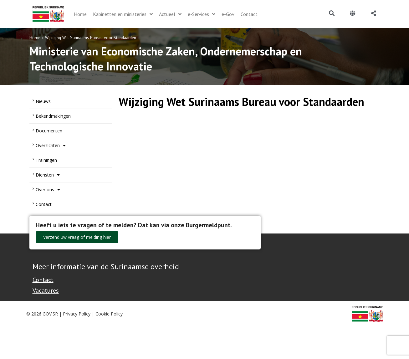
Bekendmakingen (53, 116)
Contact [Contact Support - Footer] (43, 280)
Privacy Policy (76, 314)
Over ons (48, 189)
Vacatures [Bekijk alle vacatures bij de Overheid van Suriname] (46, 290)
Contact (44, 204)
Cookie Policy (109, 314)
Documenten (49, 131)
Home (34, 37)
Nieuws (43, 101)
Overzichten (51, 145)
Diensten (48, 175)
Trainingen (46, 160)
